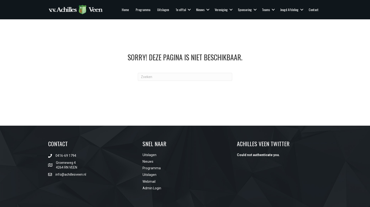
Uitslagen (163, 9)
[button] (189, 10)
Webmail (149, 181)
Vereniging (221, 9)
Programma (143, 9)
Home (125, 9)
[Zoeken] (185, 77)
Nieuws (200, 9)
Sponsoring (245, 9)
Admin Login (152, 188)
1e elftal (181, 9)
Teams (266, 9)
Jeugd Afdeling (289, 9)
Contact (314, 9)
